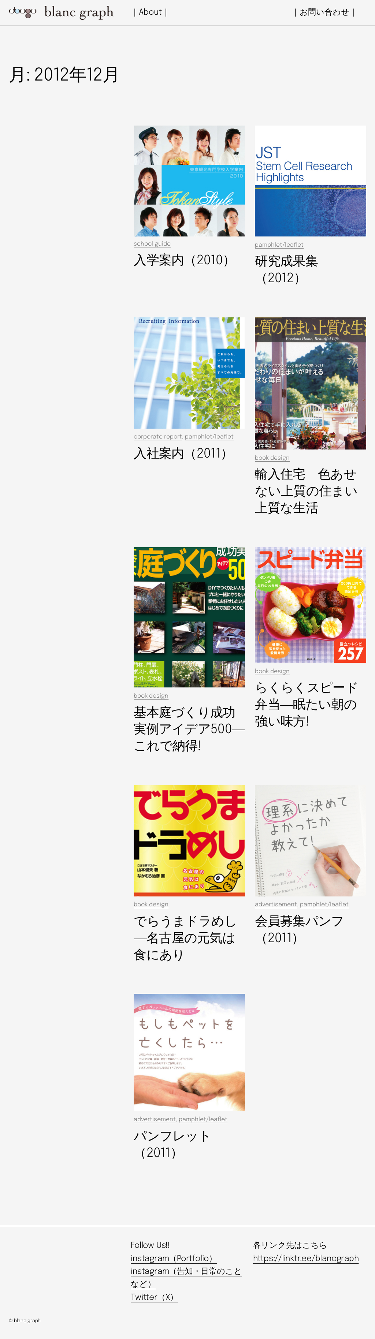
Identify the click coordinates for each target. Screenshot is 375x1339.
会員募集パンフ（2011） (299, 930)
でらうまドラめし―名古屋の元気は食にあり (185, 938)
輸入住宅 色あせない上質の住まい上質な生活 (306, 491)
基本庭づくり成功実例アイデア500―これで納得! (189, 729)
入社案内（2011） (183, 453)
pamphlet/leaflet (279, 245)
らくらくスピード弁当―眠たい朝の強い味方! (306, 705)
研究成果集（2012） (286, 270)
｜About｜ (150, 12)
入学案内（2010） (184, 260)
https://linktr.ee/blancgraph (306, 1259)
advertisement (276, 905)
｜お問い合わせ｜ (324, 12)
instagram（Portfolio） (174, 1259)
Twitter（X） (154, 1298)
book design (272, 458)
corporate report (158, 437)
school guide (152, 244)
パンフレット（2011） (172, 1145)
